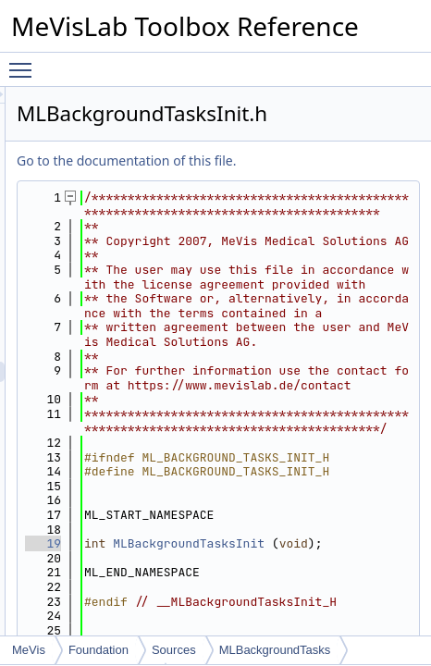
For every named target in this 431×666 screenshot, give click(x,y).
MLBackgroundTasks (275, 650)
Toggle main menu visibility (25, 62)
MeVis (28, 650)
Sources (174, 650)
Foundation (98, 650)
